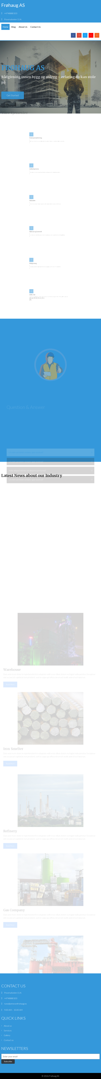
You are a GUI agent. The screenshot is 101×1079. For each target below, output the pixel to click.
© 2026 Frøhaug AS (50, 1076)
